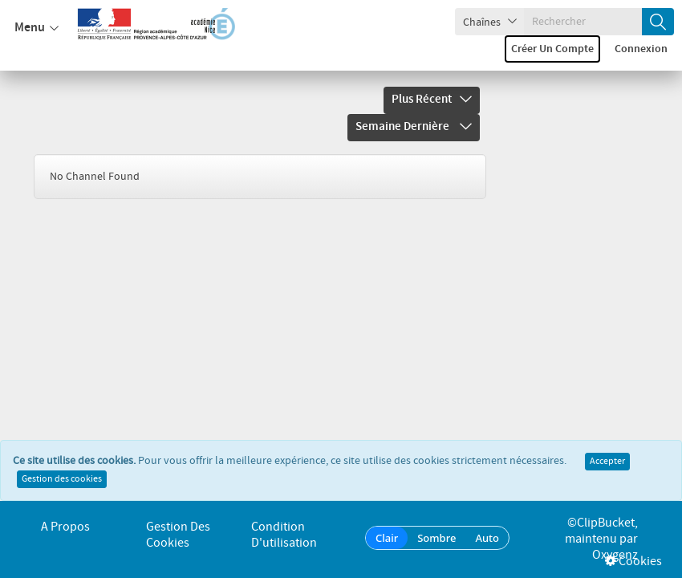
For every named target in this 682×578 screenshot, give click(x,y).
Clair (387, 538)
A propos (65, 527)
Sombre (436, 538)
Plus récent (432, 100)
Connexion (641, 49)
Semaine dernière (413, 127)
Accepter (607, 466)
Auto (487, 538)
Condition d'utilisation (284, 535)
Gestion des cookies (62, 484)
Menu (36, 28)
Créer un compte (552, 49)
